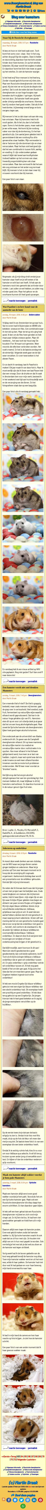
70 (43, 1456)
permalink (32, 300)
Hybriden (20, 28)
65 (26, 1456)
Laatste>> (31, 1459)
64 (22, 1456)
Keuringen (29, 28)
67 (33, 1456)
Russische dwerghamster (32, 21)
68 (36, 1456)
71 (12, 1459)
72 (15, 1459)
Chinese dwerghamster (10, 26)
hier (29, 1486)
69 (40, 1456)
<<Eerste (6, 1456)
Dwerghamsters (34, 695)
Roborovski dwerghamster (33, 24)
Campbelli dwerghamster (13, 24)
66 (29, 1456)
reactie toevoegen (14, 300)
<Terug (13, 1456)
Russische (34, 42)
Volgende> (22, 1459)
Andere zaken (34, 314)
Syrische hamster (26, 26)
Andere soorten (40, 26)
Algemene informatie (14, 21)
